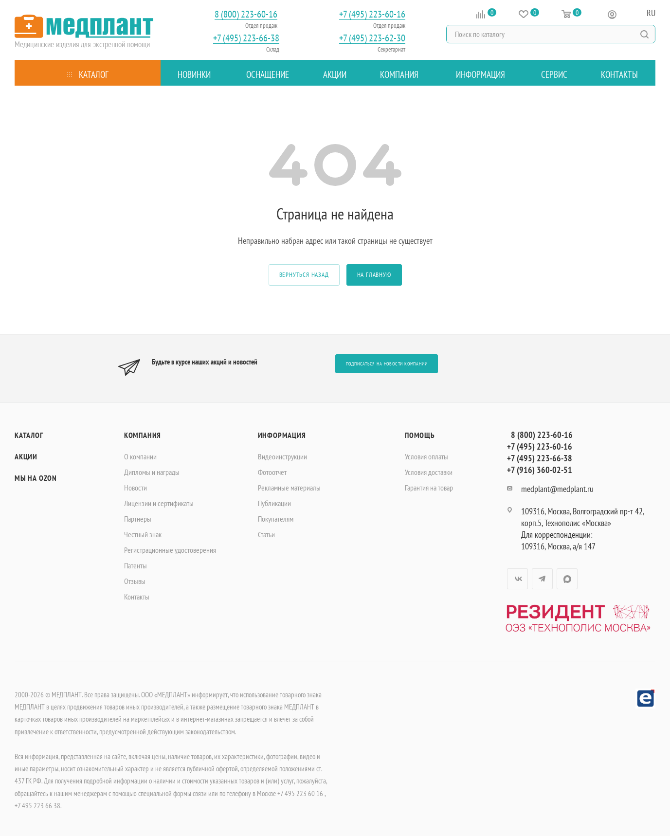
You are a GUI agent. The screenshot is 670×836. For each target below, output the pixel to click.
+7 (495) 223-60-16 (372, 14)
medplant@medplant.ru (557, 488)
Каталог (29, 435)
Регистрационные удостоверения (170, 550)
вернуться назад (304, 275)
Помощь (420, 435)
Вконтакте (517, 578)
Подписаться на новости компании (387, 364)
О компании (140, 456)
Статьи (266, 534)
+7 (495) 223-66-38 (246, 38)
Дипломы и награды (152, 472)
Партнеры (137, 519)
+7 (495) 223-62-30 (372, 38)
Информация (282, 435)
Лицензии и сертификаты (159, 503)
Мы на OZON (36, 478)
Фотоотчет (272, 472)
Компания (142, 435)
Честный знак (143, 534)
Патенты (135, 565)
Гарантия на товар (429, 487)
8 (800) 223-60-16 (246, 14)
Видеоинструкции (282, 456)
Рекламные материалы (289, 487)
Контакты (136, 596)
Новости (135, 487)
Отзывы (134, 581)
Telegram (542, 578)
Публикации (274, 503)
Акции (26, 456)
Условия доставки (429, 472)
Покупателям (275, 519)
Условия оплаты (426, 456)
